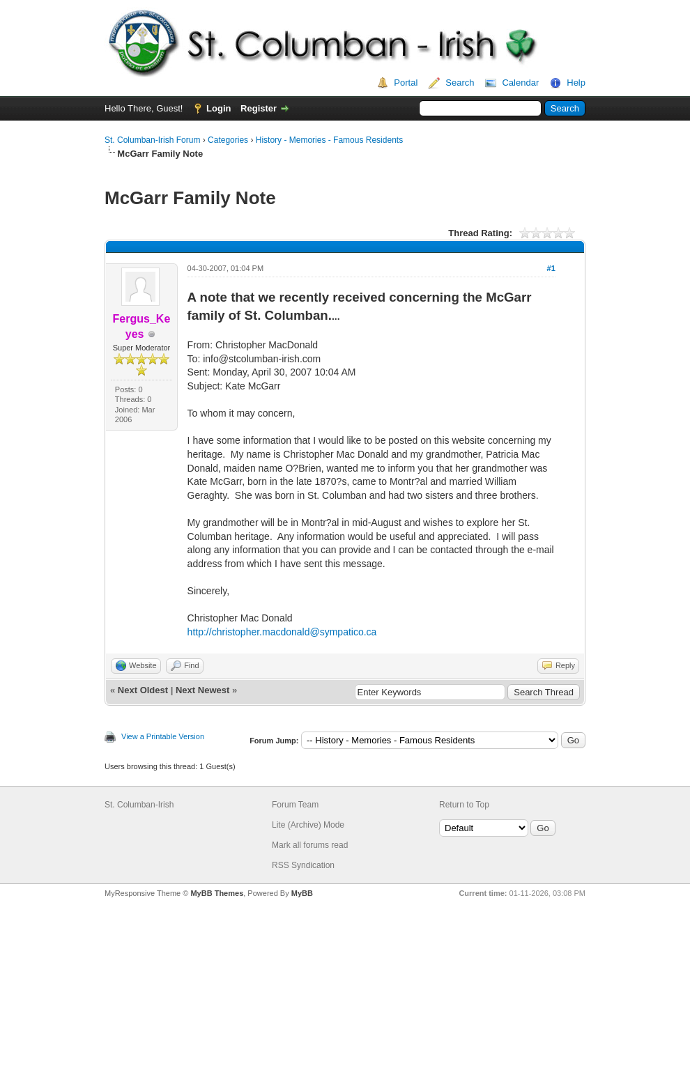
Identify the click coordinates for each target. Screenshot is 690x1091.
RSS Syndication (303, 865)
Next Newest (202, 690)
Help (576, 82)
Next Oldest (143, 690)
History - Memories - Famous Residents (329, 140)
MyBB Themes (216, 893)
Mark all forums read (310, 845)
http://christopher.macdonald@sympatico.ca (282, 631)
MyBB (302, 893)
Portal (405, 82)
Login (218, 108)
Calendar (520, 82)
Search (459, 82)
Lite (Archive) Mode (308, 825)
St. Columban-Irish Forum (152, 140)
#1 (551, 268)
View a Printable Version (162, 736)
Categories (228, 140)
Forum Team (295, 805)
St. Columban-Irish (139, 805)
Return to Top (464, 805)
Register (258, 108)
